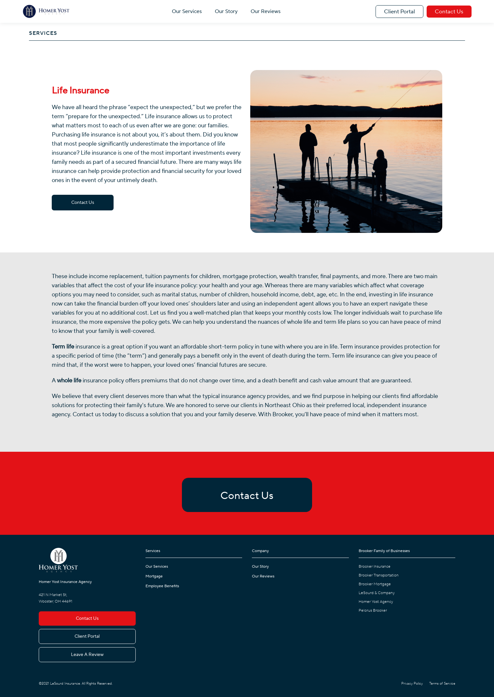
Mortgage (154, 576)
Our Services (187, 11)
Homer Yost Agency (376, 601)
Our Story (226, 11)
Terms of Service (442, 683)
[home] (46, 11)
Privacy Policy (412, 683)
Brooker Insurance (375, 566)
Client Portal (399, 11)
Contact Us (449, 11)
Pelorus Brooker (373, 610)
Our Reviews (266, 11)
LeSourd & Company (377, 592)
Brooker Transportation (379, 575)
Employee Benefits (162, 586)
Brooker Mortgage (375, 584)
